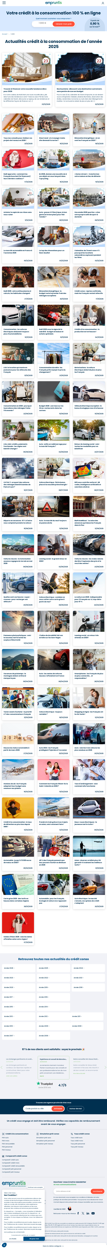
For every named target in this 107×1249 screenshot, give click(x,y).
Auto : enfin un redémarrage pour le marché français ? (53, 445)
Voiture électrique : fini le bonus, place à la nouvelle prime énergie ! (53, 483)
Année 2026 (8, 968)
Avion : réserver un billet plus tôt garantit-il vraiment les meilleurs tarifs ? (88, 862)
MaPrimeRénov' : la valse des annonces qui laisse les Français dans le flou (88, 523)
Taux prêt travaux (77, 1147)
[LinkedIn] (88, 1213)
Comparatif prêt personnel (11, 1169)
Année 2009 (43, 1026)
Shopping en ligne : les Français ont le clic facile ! (89, 713)
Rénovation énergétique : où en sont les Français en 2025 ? (87, 139)
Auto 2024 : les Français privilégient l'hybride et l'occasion (53, 749)
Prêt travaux (6, 1150)
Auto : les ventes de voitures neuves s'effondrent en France (51, 675)
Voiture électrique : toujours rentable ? (50, 713)
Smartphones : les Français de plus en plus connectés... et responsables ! (89, 676)
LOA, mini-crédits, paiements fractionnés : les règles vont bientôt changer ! (15, 446)
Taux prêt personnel (78, 1144)
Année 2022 (43, 978)
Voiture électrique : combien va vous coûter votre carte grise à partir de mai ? (52, 599)
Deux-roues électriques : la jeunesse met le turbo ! (86, 823)
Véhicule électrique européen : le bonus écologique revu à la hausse (89, 407)
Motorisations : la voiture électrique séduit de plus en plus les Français (88, 369)
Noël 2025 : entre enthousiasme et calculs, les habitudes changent (17, 292)
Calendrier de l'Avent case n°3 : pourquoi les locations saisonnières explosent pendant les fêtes (88, 253)
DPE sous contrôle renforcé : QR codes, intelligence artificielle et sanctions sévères (88, 484)
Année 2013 (8, 1016)
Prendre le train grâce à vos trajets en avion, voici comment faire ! (53, 823)
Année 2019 (43, 987)
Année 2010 (8, 1026)
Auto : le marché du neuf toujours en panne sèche (53, 522)
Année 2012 (43, 1016)
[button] (4, 1245)
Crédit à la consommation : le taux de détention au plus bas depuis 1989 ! (18, 824)
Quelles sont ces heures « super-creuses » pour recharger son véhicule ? (17, 599)
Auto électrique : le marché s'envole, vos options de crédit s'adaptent (87, 900)
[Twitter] (83, 1213)
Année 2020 (8, 987)
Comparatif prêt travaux (11, 1172)
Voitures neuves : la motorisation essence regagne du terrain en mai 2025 (18, 561)
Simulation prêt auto (43, 1138)
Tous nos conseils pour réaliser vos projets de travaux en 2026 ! (18, 139)
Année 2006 (43, 1036)
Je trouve (58, 1108)
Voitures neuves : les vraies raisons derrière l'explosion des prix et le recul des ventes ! (89, 561)
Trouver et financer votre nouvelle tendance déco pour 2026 (25, 90)
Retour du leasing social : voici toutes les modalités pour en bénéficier (87, 446)
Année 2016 (43, 997)
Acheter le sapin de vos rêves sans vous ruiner (18, 213)
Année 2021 (78, 978)
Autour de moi (75, 1108)
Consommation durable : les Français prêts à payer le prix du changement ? (52, 369)
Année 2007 (8, 1036)
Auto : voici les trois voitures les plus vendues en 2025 (87, 749)
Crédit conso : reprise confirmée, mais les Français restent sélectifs (89, 292)
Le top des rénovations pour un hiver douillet (51, 251)
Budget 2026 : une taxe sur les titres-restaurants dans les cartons (51, 408)
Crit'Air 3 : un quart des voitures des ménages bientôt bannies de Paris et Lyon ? (17, 484)
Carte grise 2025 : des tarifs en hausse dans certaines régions (16, 899)
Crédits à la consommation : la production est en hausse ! (87, 330)
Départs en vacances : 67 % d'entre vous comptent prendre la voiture (18, 522)
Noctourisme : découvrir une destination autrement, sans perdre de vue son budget (79, 90)
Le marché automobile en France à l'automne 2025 (18, 251)
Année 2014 (43, 1007)
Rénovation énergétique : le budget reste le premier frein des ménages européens (52, 293)
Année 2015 (8, 1007)
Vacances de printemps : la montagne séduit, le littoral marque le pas (15, 676)
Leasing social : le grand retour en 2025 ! (53, 560)
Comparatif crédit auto (10, 1160)
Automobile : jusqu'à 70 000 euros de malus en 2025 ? (17, 861)
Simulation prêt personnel (45, 1141)
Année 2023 (8, 978)
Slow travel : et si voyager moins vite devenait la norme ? (52, 139)
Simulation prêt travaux (44, 1144)
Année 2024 (78, 968)
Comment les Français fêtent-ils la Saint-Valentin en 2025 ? (53, 785)
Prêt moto (5, 1141)
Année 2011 (76, 1016)
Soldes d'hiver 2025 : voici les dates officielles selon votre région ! (18, 938)
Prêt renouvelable (8, 1144)
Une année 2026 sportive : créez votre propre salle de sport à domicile (87, 214)
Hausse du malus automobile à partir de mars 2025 (16, 749)
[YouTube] (93, 1213)
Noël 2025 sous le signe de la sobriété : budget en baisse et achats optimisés (51, 331)
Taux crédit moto (77, 1141)
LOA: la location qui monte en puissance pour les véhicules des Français (17, 369)
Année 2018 (78, 987)
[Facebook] (78, 1213)
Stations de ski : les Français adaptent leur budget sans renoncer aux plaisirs (15, 786)
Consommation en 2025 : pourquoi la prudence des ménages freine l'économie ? (17, 408)
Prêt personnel (7, 1147)
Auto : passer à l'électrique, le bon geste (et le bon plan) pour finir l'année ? (53, 214)
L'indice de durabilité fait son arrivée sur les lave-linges (51, 636)
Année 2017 (8, 997)
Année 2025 (43, 968)
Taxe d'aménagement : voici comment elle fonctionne (86, 785)
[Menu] (4, 3)
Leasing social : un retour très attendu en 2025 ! (87, 636)
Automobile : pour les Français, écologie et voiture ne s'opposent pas (52, 900)
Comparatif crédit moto (10, 1163)
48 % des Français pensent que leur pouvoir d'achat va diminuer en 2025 (52, 862)
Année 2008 (76, 1026)
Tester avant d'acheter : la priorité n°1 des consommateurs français (18, 713)
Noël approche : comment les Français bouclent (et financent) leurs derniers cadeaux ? (17, 176)
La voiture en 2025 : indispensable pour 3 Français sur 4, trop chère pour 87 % (88, 599)
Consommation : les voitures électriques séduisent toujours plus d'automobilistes (16, 331)
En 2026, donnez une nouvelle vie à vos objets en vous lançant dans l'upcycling (53, 176)
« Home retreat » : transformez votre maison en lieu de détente (87, 175)
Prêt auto (5, 1138)
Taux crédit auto (76, 1138)
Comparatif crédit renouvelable (13, 1166)
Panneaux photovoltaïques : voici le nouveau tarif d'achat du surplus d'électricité (17, 637)
